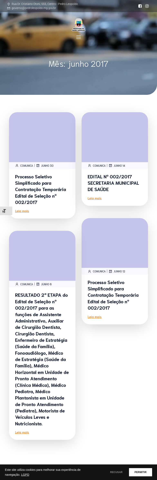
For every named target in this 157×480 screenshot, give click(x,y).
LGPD (25, 474)
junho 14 (117, 165)
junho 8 (44, 284)
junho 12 (117, 271)
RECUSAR (111, 472)
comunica (24, 165)
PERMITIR (139, 472)
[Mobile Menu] (78, 37)
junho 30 (45, 165)
